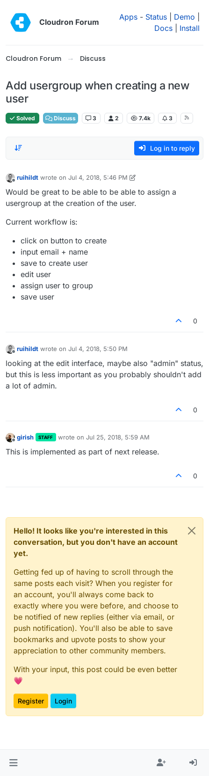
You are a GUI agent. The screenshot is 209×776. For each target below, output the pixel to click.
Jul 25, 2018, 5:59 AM (118, 437)
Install (190, 28)
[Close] (191, 531)
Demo (184, 17)
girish (25, 437)
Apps (128, 17)
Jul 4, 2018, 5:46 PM (98, 177)
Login (63, 701)
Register (31, 701)
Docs (163, 28)
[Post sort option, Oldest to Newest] (18, 148)
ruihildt (27, 177)
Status (156, 17)
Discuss (60, 118)
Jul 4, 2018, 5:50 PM (98, 348)
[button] (13, 763)
